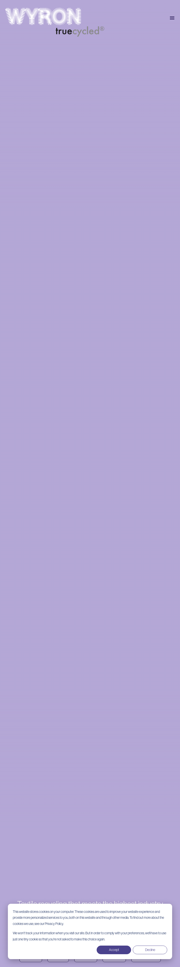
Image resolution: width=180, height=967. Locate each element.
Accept (114, 950)
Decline (150, 950)
